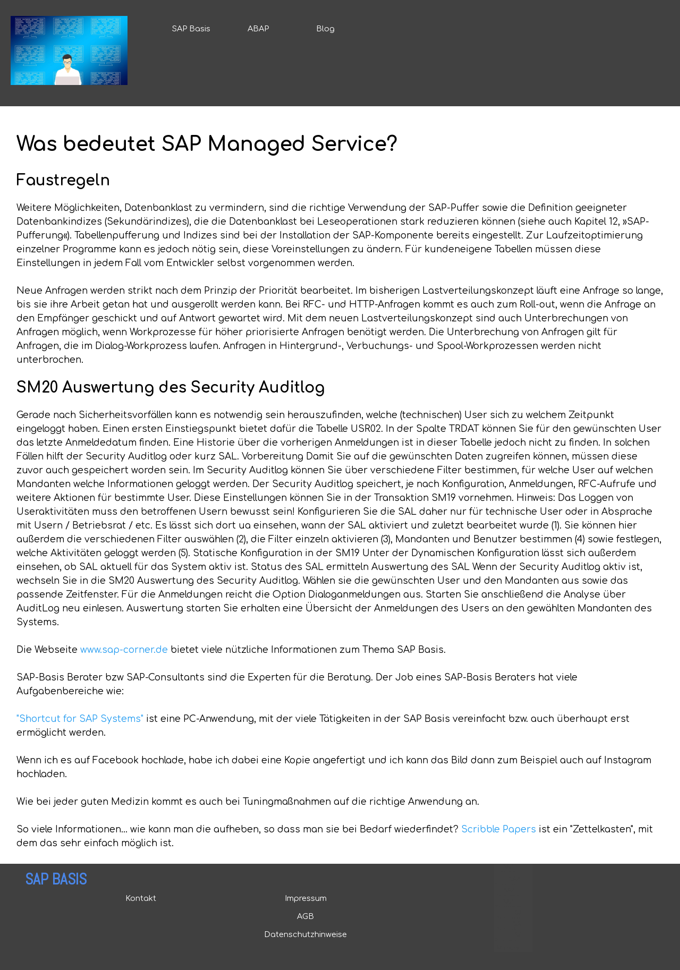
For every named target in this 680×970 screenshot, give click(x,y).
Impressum (306, 898)
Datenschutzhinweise (305, 934)
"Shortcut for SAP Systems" (79, 719)
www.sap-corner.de (124, 650)
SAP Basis (191, 28)
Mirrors (507, 948)
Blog (325, 28)
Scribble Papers (498, 829)
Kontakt (140, 898)
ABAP (258, 28)
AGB (305, 916)
